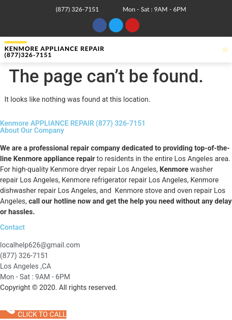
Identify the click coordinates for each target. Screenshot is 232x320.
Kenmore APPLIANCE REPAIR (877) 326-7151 (73, 123)
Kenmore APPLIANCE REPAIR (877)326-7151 (54, 51)
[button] (225, 49)
